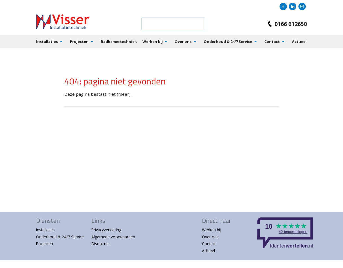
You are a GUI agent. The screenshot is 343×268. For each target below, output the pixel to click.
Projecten (79, 41)
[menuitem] (53, 41)
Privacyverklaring (106, 229)
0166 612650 (286, 24)
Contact (272, 41)
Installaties (47, 41)
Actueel (299, 41)
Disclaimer (100, 243)
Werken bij (152, 41)
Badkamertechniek (119, 41)
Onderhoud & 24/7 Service (228, 41)
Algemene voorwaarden (113, 236)
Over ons (183, 41)
